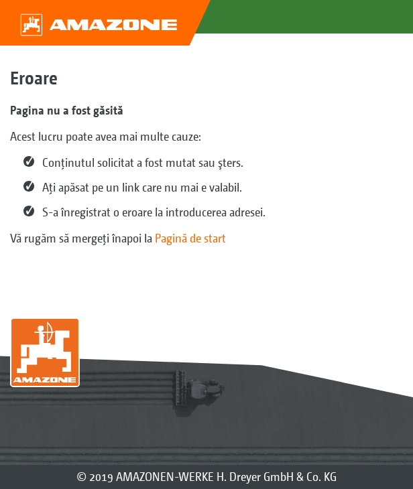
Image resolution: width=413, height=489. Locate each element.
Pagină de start (190, 238)
